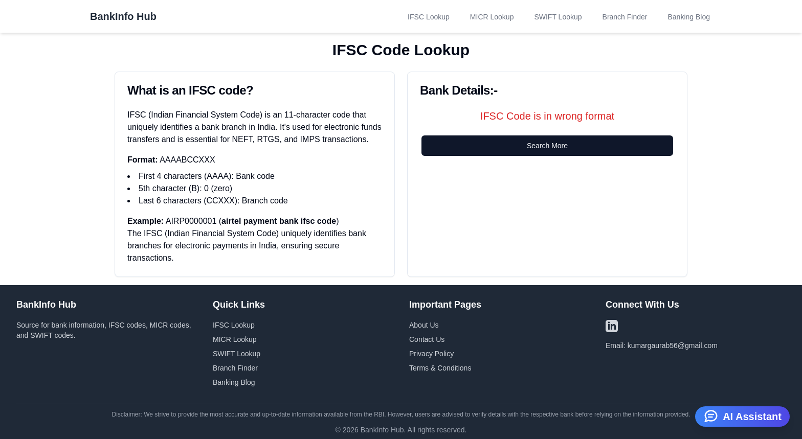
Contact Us (426, 339)
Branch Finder (625, 17)
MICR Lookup (492, 17)
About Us (424, 325)
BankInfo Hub (123, 16)
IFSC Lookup (429, 17)
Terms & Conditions (440, 368)
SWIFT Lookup (558, 17)
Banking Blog (688, 17)
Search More (547, 146)
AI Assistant (742, 415)
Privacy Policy (431, 354)
